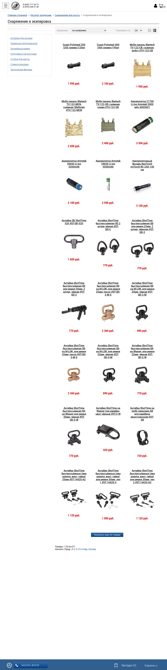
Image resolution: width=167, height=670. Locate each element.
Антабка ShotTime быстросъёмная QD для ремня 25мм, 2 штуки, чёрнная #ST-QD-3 (142, 226)
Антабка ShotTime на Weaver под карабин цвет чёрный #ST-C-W (108, 411)
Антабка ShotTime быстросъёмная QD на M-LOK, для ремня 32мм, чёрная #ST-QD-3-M (108, 351)
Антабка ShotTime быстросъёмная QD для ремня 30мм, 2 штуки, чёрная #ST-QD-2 (74, 289)
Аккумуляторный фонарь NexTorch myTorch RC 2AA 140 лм (142, 165)
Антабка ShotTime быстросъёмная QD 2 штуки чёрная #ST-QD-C (108, 225)
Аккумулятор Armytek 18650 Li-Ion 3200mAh (74, 163)
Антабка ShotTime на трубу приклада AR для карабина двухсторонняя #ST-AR (142, 414)
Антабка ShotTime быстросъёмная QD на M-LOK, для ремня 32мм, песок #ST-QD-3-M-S (74, 351)
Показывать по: (123, 30)
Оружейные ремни (20, 48)
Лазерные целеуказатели (23, 43)
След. (85, 549)
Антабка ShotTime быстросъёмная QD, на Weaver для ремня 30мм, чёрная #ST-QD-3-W (74, 414)
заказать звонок (27, 665)
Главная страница (17, 15)
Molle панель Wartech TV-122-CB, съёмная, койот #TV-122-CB (142, 47)
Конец (92, 549)
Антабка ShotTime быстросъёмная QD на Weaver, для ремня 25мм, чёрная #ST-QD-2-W (142, 351)
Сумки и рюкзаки (19, 64)
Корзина (151, 665)
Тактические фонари (21, 69)
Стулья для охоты (20, 59)
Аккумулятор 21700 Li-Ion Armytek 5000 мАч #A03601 (142, 104)
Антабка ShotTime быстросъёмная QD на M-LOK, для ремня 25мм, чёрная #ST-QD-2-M (142, 289)
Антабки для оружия (21, 38)
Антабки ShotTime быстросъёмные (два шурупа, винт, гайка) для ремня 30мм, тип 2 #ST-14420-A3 (142, 476)
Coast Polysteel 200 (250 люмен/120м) (74, 46)
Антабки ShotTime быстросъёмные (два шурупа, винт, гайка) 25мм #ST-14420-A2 (73, 475)
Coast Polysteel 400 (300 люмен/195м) (108, 46)
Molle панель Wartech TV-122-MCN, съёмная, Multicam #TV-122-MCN (74, 106)
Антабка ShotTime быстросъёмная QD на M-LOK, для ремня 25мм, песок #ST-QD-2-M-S (108, 289)
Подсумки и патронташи (23, 54)
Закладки (128, 665)
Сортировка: (62, 30)
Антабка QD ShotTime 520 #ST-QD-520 (74, 222)
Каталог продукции (40, 15)
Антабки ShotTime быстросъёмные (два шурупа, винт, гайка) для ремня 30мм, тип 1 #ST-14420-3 (108, 476)
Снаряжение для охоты (67, 15)
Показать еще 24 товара (107, 534)
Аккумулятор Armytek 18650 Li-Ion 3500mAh (108, 163)
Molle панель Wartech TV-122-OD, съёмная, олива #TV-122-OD (108, 104)
